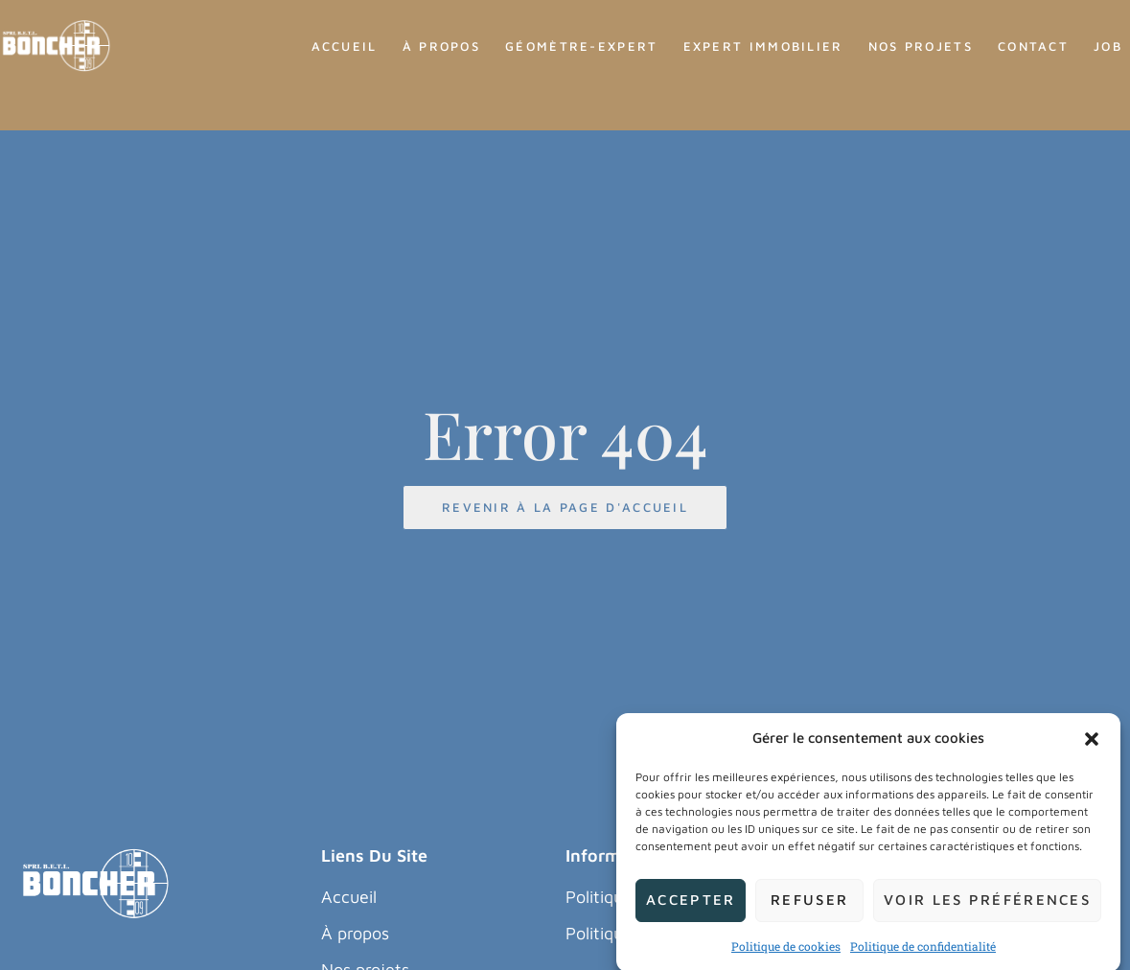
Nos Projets (920, 46)
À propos (441, 46)
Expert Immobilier (763, 46)
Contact (1033, 46)
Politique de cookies (786, 958)
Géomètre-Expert (581, 46)
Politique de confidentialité (923, 958)
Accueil (344, 46)
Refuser (809, 912)
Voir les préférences (987, 912)
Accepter (690, 912)
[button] (1091, 750)
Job (1108, 46)
